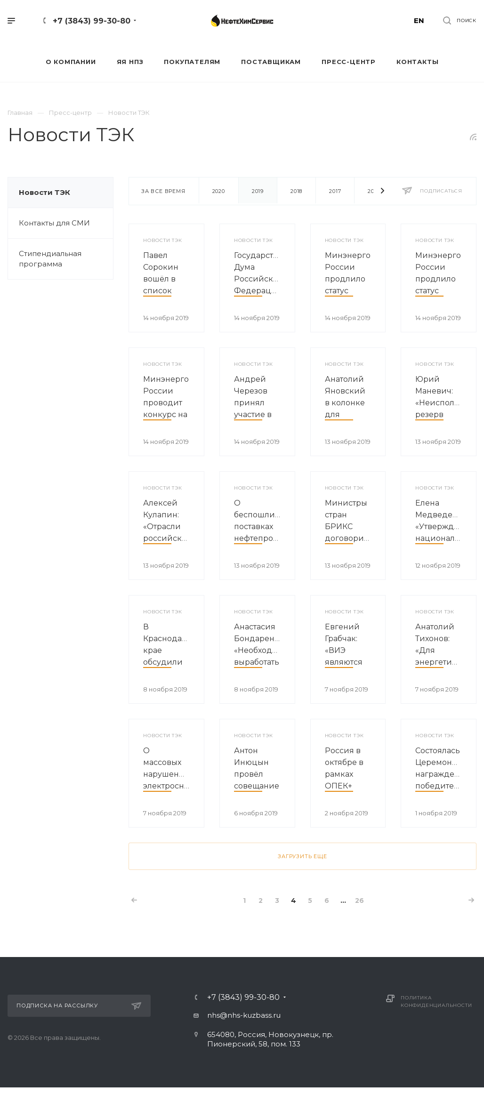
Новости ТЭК (44, 192)
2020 (218, 191)
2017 (335, 191)
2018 (296, 191)
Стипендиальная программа (50, 258)
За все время (163, 191)
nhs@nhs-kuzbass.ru (244, 1015)
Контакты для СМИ (54, 222)
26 (359, 900)
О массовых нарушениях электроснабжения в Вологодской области (181, 786)
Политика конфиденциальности (436, 1001)
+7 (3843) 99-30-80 (91, 20)
